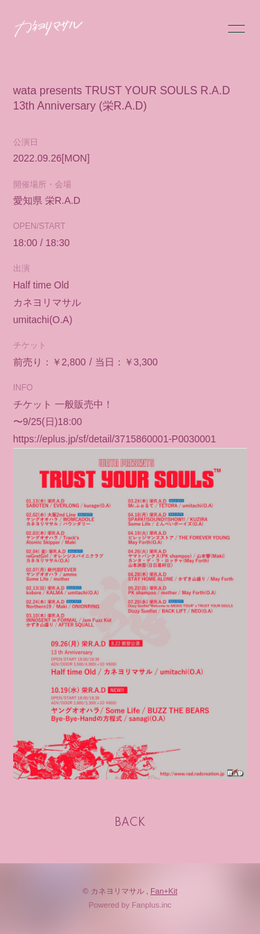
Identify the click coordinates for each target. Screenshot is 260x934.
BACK (130, 823)
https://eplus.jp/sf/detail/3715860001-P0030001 (114, 438)
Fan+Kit (163, 891)
